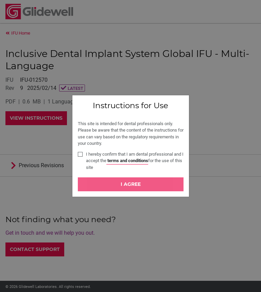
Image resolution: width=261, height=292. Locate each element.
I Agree (131, 184)
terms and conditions (127, 160)
